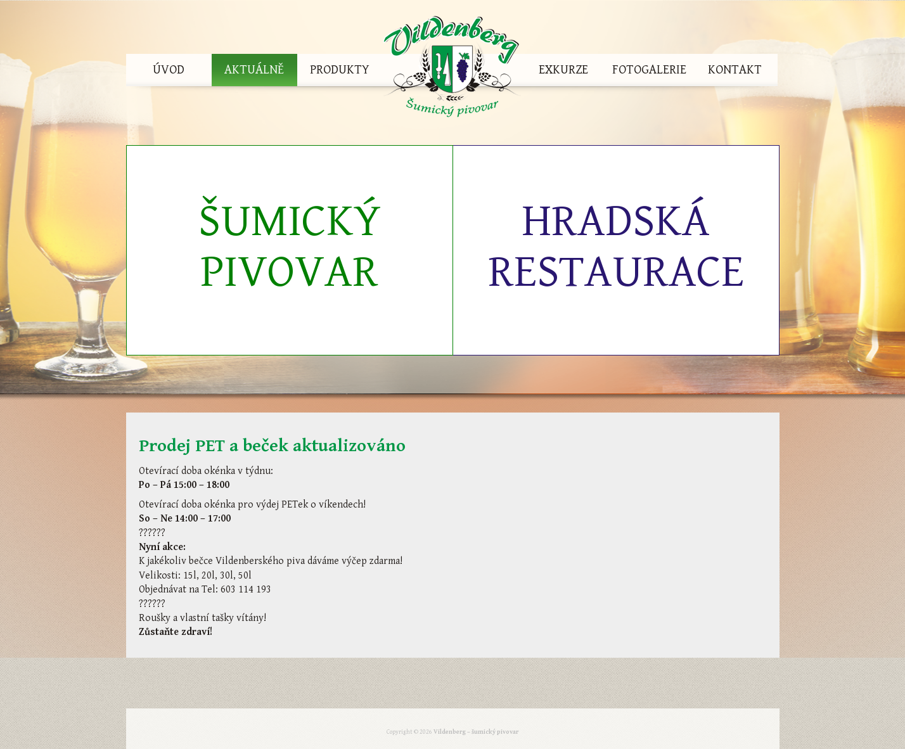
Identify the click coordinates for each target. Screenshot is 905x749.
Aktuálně (254, 70)
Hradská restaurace (616, 247)
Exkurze (563, 70)
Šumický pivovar (289, 247)
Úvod (168, 70)
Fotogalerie (649, 70)
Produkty (339, 70)
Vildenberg (452, 70)
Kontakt (735, 70)
